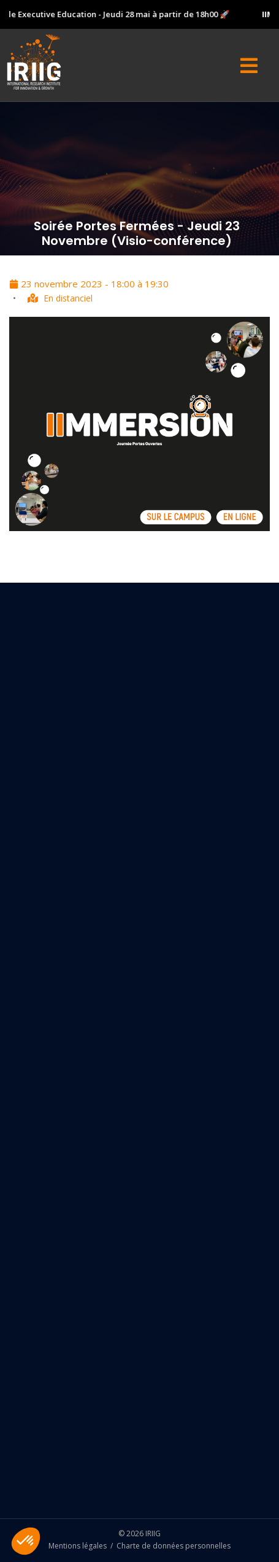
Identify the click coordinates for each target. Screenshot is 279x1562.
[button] (25, 1541)
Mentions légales (77, 1546)
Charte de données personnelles (174, 1546)
